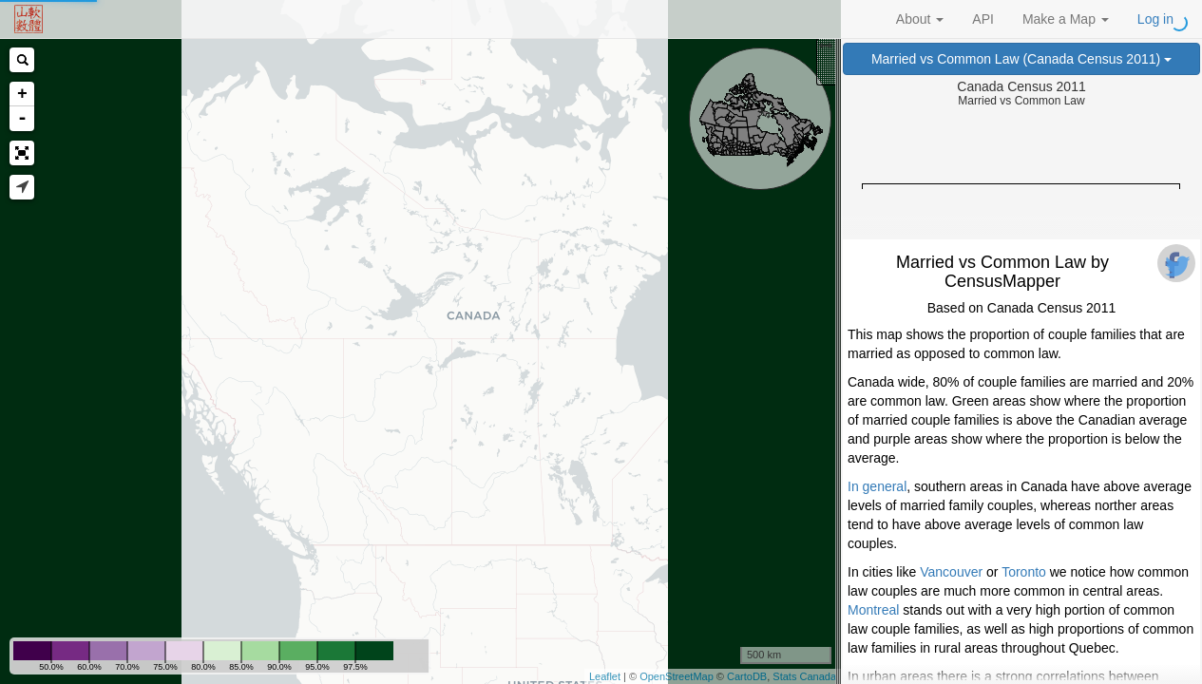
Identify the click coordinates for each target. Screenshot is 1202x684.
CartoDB (747, 676)
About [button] (920, 19)
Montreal (873, 610)
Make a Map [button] (1065, 19)
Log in (1155, 19)
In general (877, 486)
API (983, 19)
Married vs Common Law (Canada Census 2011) (1021, 58)
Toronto (1024, 572)
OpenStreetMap (676, 676)
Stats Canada (804, 676)
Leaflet (604, 676)
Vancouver (951, 572)
